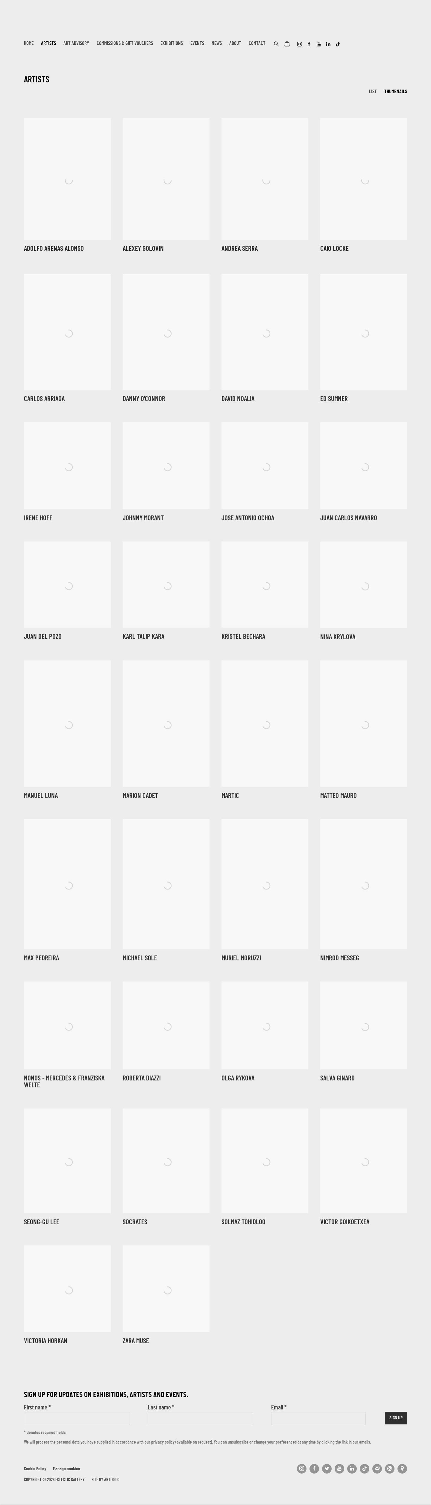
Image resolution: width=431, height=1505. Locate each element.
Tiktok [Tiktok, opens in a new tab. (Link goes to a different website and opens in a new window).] (338, 44)
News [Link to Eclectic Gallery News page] (217, 44)
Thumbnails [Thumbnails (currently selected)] (395, 92)
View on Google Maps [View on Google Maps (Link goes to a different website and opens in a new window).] (402, 1469)
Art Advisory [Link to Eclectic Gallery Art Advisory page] (76, 44)
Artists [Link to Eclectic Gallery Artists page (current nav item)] (48, 44)
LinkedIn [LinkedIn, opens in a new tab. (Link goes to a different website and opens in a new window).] (328, 44)
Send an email (389, 1469)
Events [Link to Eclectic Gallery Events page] (197, 44)
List (373, 92)
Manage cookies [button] (66, 1469)
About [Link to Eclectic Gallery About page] (235, 44)
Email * (278, 1408)
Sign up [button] (396, 1418)
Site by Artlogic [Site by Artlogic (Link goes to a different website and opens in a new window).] (105, 1480)
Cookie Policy (35, 1469)
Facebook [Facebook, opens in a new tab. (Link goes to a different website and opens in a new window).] (309, 44)
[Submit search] (276, 43)
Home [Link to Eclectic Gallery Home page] (29, 44)
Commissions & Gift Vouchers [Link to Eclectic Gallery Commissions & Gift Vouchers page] (125, 44)
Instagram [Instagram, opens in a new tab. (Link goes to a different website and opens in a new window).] (299, 44)
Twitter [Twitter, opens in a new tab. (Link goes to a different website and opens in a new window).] (327, 1469)
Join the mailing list (377, 1469)
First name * (37, 1408)
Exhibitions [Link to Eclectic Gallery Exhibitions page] (171, 44)
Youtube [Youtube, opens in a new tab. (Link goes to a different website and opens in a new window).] (319, 44)
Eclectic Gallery (54, 23)
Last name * (161, 1408)
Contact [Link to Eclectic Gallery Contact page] (257, 44)
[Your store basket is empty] (287, 44)
